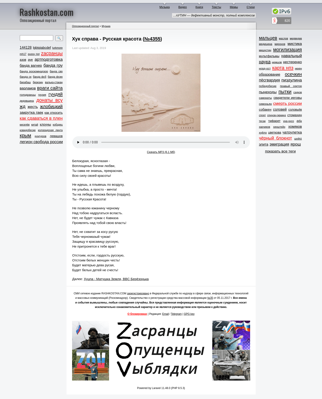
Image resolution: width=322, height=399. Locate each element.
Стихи (251, 7)
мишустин (265, 50)
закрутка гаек (31, 112)
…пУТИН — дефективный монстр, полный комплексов (214, 15)
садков (297, 92)
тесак (262, 121)
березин (38, 82)
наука (265, 61)
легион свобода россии (41, 142)
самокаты (265, 98)
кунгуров (40, 136)
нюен (298, 68)
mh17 (23, 54)
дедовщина (27, 100)
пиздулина (291, 80)
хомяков (295, 126)
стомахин (294, 115)
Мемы (234, 7)
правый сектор (291, 86)
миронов (280, 44)
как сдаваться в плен (41, 118)
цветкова (274, 132)
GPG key (189, 314)
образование (269, 74)
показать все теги (280, 151)
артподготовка (48, 59)
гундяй (56, 94)
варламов (28, 88)
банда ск (26, 76)
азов (23, 59)
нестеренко (292, 62)
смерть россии (287, 103)
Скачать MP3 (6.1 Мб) (161, 152)
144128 (26, 47)
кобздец (58, 124)
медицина (265, 44)
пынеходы (268, 92)
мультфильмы (269, 56)
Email (165, 314)
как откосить (54, 112)
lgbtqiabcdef (42, 47)
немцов (277, 62)
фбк (299, 121)
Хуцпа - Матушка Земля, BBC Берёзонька (116, 279)
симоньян (265, 104)
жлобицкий (51, 106)
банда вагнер (31, 65)
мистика (295, 44)
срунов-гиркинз (276, 115)
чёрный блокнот (275, 138)
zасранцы (52, 53)
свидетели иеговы (287, 98)
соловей (280, 109)
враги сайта (50, 87)
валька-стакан (54, 82)
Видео (182, 7)
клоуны (45, 124)
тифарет (274, 121)
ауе (30, 59)
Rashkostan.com (47, 11)
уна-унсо (288, 121)
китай (34, 124)
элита (263, 144)
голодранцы (28, 94)
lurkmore (57, 47)
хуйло (263, 132)
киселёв (25, 124)
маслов (283, 38)
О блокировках (137, 314)
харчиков (264, 126)
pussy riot (33, 54)
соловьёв (295, 109)
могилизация (287, 49)
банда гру (53, 65)
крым (25, 135)
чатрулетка (292, 132)
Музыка (165, 7)
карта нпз (282, 68)
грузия (42, 94)
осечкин (293, 74)
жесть (33, 107)
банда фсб (39, 76)
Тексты (216, 7)
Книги (199, 7)
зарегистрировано (138, 293)
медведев (296, 38)
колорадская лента (50, 130)
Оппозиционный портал (85, 26)
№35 (210, 297)
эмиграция (279, 144)
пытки (284, 91)
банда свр (56, 71)
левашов (56, 136)
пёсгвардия (269, 80)
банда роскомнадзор (34, 71)
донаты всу (49, 100)
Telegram (176, 314)
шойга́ (298, 138)
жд (23, 106)
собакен (265, 109)
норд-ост (265, 68)
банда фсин (55, 76)
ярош (295, 144)
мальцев (268, 37)
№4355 (152, 39)
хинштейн (279, 126)
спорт (262, 115)
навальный (291, 56)
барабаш (25, 82)
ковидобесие (28, 130)
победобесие (268, 86)
